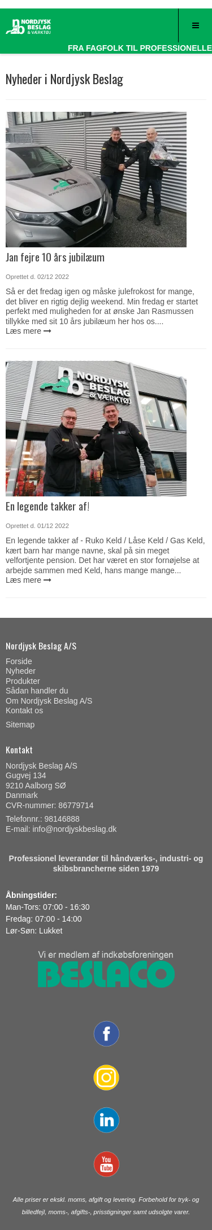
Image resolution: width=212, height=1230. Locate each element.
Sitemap (20, 724)
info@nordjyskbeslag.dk (74, 829)
